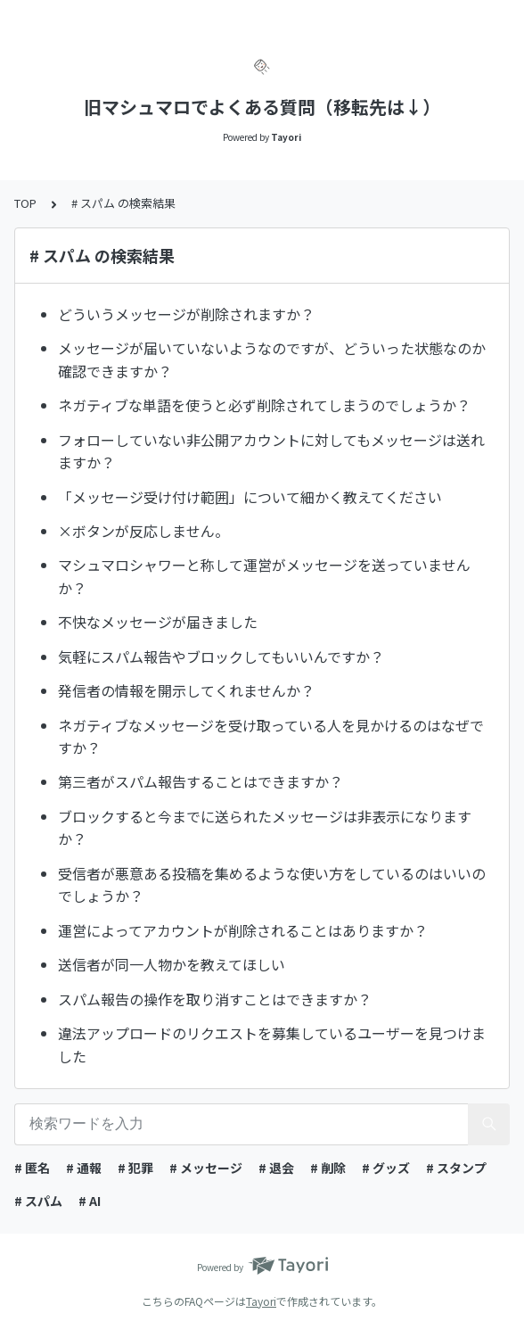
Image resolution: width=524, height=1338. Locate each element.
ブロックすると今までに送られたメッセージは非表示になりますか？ (264, 827)
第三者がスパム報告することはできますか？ (200, 781)
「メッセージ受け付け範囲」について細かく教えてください (250, 497)
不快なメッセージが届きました (158, 621)
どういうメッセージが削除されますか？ (186, 314)
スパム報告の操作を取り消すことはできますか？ (215, 999)
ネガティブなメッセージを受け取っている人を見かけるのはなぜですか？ (271, 736)
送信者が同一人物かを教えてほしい (171, 964)
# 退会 (276, 1168)
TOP (25, 202)
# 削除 (328, 1168)
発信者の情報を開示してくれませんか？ (186, 690)
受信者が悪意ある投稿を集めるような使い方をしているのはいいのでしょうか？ (272, 885)
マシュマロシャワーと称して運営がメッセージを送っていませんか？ (264, 576)
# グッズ (386, 1168)
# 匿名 (32, 1168)
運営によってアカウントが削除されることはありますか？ (243, 930)
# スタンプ (456, 1168)
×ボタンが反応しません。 (143, 530)
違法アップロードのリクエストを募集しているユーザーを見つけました (272, 1044)
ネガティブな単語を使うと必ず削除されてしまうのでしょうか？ (264, 405)
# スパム (38, 1201)
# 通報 (84, 1168)
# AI (89, 1201)
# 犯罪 (135, 1168)
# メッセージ (205, 1168)
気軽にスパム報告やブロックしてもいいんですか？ (221, 656)
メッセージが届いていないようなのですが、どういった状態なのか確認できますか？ (272, 359)
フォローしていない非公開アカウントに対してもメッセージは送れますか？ (271, 451)
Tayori (261, 1301)
